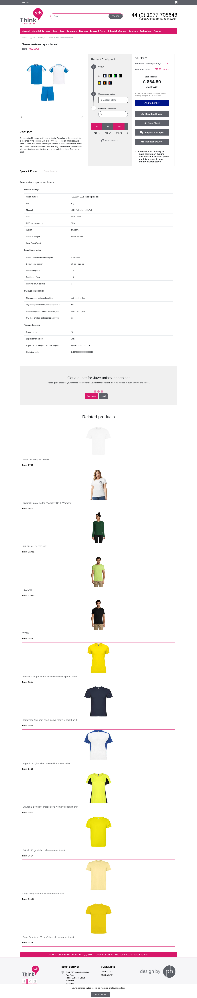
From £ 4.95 (27, 942)
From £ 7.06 (27, 465)
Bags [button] (55, 31)
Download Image (152, 114)
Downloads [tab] (50, 171)
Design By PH (107, 975)
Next (103, 396)
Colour (101, 67)
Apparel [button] (26, 31)
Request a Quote (152, 142)
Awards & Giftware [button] (41, 31)
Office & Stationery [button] (117, 31)
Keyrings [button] (83, 31)
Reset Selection (109, 141)
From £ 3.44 (27, 682)
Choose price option (106, 94)
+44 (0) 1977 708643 (153, 15)
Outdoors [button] (133, 31)
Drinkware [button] (72, 31)
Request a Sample (152, 132)
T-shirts (50, 38)
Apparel (32, 38)
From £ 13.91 (28, 552)
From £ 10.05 (28, 595)
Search (115, 16)
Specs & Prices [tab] (29, 171)
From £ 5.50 (27, 725)
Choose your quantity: (107, 108)
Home (24, 38)
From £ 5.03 (27, 812)
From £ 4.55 (27, 769)
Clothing (41, 38)
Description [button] (26, 131)
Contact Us (24, 2)
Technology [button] (145, 31)
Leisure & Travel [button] (97, 31)
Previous (91, 396)
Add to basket (152, 103)
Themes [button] (157, 31)
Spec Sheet (152, 123)
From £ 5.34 (27, 856)
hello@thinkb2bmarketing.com (158, 18)
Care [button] (62, 31)
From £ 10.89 (28, 899)
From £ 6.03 (27, 508)
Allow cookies (100, 994)
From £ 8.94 (27, 638)
